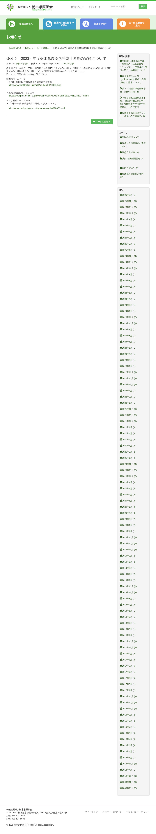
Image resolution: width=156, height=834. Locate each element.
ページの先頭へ (102, 121)
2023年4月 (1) (128, 354)
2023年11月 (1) (128, 323)
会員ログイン (94, 7)
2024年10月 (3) (128, 268)
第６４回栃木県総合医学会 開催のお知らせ (133, 90)
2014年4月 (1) (128, 770)
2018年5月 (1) (128, 617)
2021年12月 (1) (128, 409)
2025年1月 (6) (128, 250)
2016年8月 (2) (128, 721)
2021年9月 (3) (128, 427)
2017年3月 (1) (128, 684)
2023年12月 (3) (128, 317)
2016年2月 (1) (128, 751)
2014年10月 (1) (128, 763)
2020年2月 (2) (128, 525)
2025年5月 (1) (128, 225)
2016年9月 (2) (128, 715)
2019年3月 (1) (128, 568)
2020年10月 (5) (128, 476)
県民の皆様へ (43, 48)
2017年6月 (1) (128, 672)
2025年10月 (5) (128, 213)
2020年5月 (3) (128, 507)
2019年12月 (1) (128, 537)
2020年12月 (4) (128, 464)
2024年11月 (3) (128, 262)
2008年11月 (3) (128, 788)
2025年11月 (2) (128, 207)
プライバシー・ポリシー (138, 812)
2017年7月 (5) (128, 666)
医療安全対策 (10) (129, 152)
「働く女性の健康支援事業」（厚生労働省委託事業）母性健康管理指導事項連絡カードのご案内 (133, 102)
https (11, 95)
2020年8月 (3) (128, 488)
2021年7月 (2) (128, 439)
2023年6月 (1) (128, 341)
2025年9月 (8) (128, 219)
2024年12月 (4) (128, 256)
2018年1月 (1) (128, 635)
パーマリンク (67, 63)
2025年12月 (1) (128, 201)
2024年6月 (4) (128, 286)
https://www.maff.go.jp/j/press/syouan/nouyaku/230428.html (37, 108)
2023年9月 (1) (128, 329)
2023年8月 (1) (128, 335)
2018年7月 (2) (128, 604)
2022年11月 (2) (128, 378)
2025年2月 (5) (128, 244)
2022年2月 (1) (128, 397)
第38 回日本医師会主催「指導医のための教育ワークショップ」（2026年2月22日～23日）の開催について (133, 65)
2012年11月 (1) (128, 776)
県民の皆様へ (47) (129, 137)
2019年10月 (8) (128, 549)
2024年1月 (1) (128, 311)
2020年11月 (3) (128, 470)
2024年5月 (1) (128, 293)
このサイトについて (112, 812)
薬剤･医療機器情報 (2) (132, 158)
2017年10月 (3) (128, 647)
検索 (143, 6)
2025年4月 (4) (128, 231)
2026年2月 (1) (128, 195)
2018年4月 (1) (128, 623)
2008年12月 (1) (128, 782)
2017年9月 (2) (128, 653)
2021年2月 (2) (128, 452)
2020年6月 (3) (128, 500)
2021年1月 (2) (128, 458)
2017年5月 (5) (128, 678)
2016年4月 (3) (128, 739)
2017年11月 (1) (128, 641)
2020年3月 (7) (128, 519)
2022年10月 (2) (128, 384)
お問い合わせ (77, 7)
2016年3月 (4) (128, 745)
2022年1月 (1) (128, 403)
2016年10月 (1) (128, 708)
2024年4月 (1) (128, 299)
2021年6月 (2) (128, 445)
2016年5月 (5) (128, 733)
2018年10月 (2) (128, 592)
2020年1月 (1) (128, 531)
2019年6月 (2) (128, 562)
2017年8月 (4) (128, 659)
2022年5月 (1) (128, 390)
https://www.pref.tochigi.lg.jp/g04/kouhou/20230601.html (35, 85)
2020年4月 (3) (128, 513)
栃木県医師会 (15, 48)
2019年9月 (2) (128, 556)
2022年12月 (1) (128, 372)
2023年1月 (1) (128, 366)
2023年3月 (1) (128, 360)
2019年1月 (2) (128, 580)
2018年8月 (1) (128, 598)
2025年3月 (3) (128, 238)
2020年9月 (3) (128, 482)
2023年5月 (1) (128, 348)
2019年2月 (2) (128, 574)
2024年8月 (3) (128, 280)
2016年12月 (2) (128, 696)
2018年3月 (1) (128, 629)
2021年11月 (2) (128, 415)
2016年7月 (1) (128, 727)
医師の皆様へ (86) (129, 167)
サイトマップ (91, 812)
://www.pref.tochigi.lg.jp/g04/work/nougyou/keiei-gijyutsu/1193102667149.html (51, 95)
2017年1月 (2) (128, 690)
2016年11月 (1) (128, 702)
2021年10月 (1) (128, 421)
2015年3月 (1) (128, 757)
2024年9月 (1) (128, 274)
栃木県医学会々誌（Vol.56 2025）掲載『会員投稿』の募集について (133, 79)
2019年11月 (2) (128, 543)
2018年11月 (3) (128, 586)
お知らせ (29, 48)
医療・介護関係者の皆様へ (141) (133, 145)
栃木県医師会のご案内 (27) (132, 175)
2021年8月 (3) (128, 433)
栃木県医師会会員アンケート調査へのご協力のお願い (133, 116)
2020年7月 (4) (128, 494)
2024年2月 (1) (128, 305)
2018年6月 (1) (128, 611)
